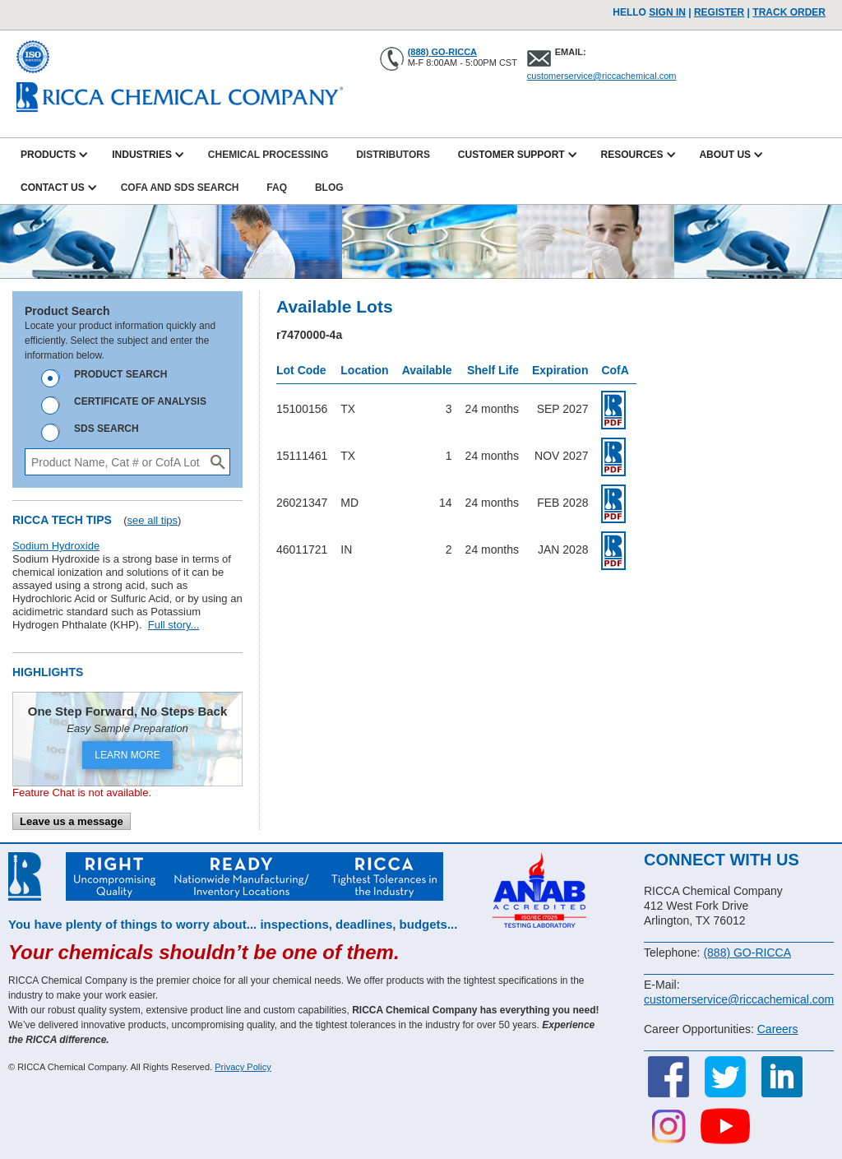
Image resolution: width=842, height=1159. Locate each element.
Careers (777, 1029)
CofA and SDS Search (180, 187)
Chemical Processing (268, 154)
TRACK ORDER (789, 12)
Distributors (393, 154)
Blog (329, 187)
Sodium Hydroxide (55, 546)
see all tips (152, 520)
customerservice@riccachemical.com (602, 76)
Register (719, 12)
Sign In (667, 12)
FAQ (276, 187)
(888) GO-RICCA (442, 52)
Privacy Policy (243, 1067)
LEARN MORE (127, 755)
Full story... (174, 625)
